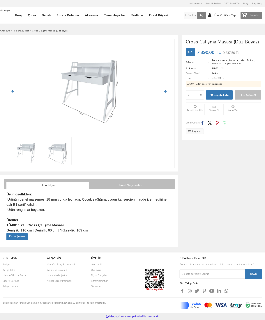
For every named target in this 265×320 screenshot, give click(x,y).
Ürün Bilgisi (48, 185)
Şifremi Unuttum (99, 281)
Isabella (233, 60)
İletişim (6, 264)
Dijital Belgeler (99, 275)
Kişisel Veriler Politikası (59, 281)
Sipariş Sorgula (11, 281)
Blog (245, 3)
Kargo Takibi (9, 270)
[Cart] (251, 15)
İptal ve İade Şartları (57, 275)
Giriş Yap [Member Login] (230, 15)
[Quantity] (195, 95)
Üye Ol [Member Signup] (219, 15)
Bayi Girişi (257, 3)
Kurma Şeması (17, 236)
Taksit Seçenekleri (130, 185)
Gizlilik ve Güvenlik (57, 270)
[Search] (195, 15)
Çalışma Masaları (232, 63)
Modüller (216, 63)
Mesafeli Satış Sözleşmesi (61, 264)
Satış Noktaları (213, 3)
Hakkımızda (196, 3)
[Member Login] (209, 15)
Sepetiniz (96, 286)
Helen (242, 60)
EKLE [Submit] (253, 274)
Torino (250, 60)
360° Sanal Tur (232, 3)
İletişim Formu (10, 286)
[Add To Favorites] (195, 109)
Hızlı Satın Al (248, 95)
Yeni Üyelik (97, 264)
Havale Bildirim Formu (15, 275)
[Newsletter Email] (212, 274)
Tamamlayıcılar (220, 60)
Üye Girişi (96, 270)
